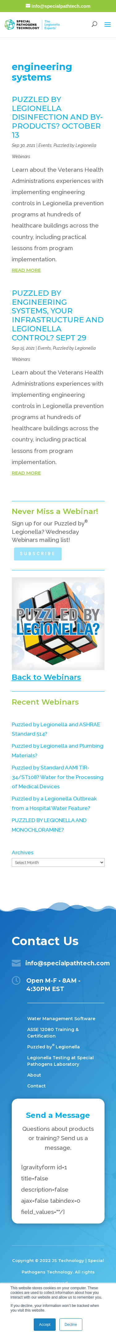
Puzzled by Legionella (53, 1047)
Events (45, 145)
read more (26, 270)
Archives (22, 852)
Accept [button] (44, 1324)
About (34, 1075)
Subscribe (38, 553)
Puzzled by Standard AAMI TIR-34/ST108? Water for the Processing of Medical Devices (57, 777)
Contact (36, 1086)
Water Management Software (61, 1018)
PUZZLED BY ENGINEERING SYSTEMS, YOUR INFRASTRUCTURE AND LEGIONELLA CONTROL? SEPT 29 (58, 315)
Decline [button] (71, 1324)
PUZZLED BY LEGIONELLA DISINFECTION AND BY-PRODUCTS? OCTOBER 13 (57, 117)
